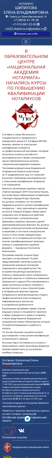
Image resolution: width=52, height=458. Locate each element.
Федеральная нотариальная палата (26, 447)
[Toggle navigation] (26, 42)
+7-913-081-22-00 (26, 24)
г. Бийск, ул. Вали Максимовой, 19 (26, 16)
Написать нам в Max (26, 33)
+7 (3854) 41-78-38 (26, 20)
